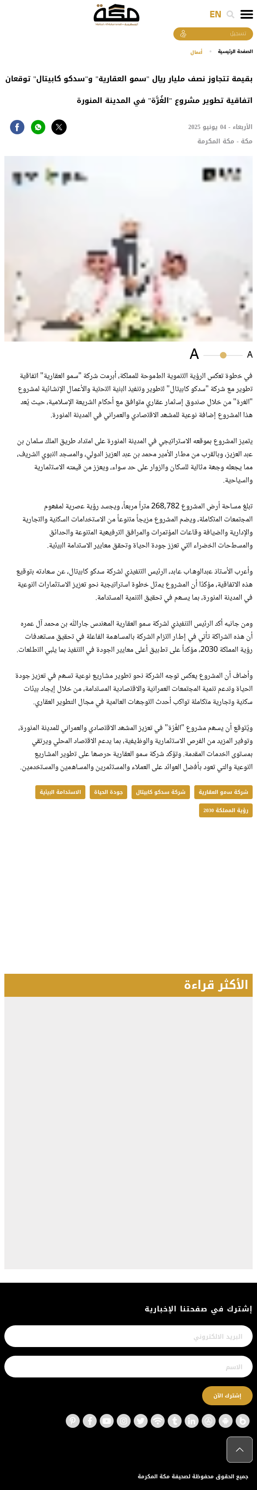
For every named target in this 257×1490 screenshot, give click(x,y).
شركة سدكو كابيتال (161, 792)
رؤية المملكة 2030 (225, 810)
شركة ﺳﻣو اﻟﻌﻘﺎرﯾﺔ (223, 792)
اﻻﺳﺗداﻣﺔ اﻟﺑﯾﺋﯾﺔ (60, 792)
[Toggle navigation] (246, 14)
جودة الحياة (108, 792)
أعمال (193, 52)
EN (215, 15)
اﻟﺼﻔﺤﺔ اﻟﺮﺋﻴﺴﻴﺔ (234, 51)
